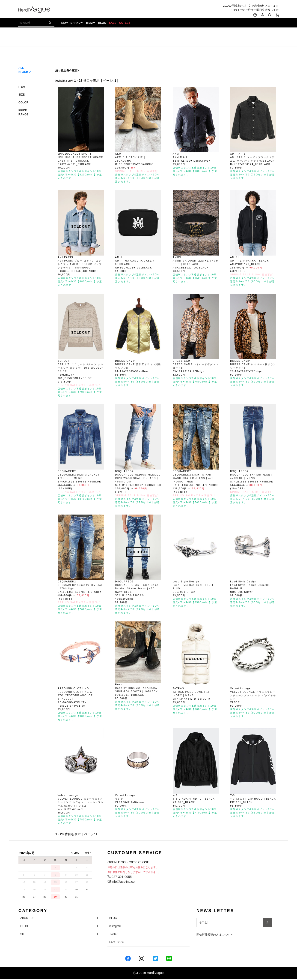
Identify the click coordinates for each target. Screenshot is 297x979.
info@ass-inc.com (122, 881)
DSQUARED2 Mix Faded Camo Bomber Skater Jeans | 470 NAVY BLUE (137, 588)
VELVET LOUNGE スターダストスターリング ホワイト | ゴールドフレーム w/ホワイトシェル (81, 802)
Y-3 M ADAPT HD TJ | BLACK (194, 799)
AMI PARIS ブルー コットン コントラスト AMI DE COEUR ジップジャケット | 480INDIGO (80, 264)
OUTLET (125, 23)
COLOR (23, 102)
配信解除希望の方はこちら (214, 934)
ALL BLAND (23, 70)
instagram (115, 926)
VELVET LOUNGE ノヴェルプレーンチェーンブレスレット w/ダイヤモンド (253, 695)
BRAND (76, 23)
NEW (65, 23)
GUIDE (24, 926)
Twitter (113, 934)
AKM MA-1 (180, 157)
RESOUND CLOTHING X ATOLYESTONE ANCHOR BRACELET (75, 695)
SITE (23, 934)
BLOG (103, 23)
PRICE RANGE (23, 112)
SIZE (21, 94)
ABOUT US (27, 918)
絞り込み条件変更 (67, 70)
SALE (113, 23)
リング (119, 799)
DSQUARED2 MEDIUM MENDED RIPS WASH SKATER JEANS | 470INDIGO (138, 478)
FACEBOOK (117, 942)
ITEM (89, 23)
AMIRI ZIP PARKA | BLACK (249, 260)
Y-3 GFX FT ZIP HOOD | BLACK (253, 799)
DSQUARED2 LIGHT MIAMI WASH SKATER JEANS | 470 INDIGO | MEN (193, 478)
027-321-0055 (119, 877)
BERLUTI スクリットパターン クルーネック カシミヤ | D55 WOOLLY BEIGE (80, 368)
